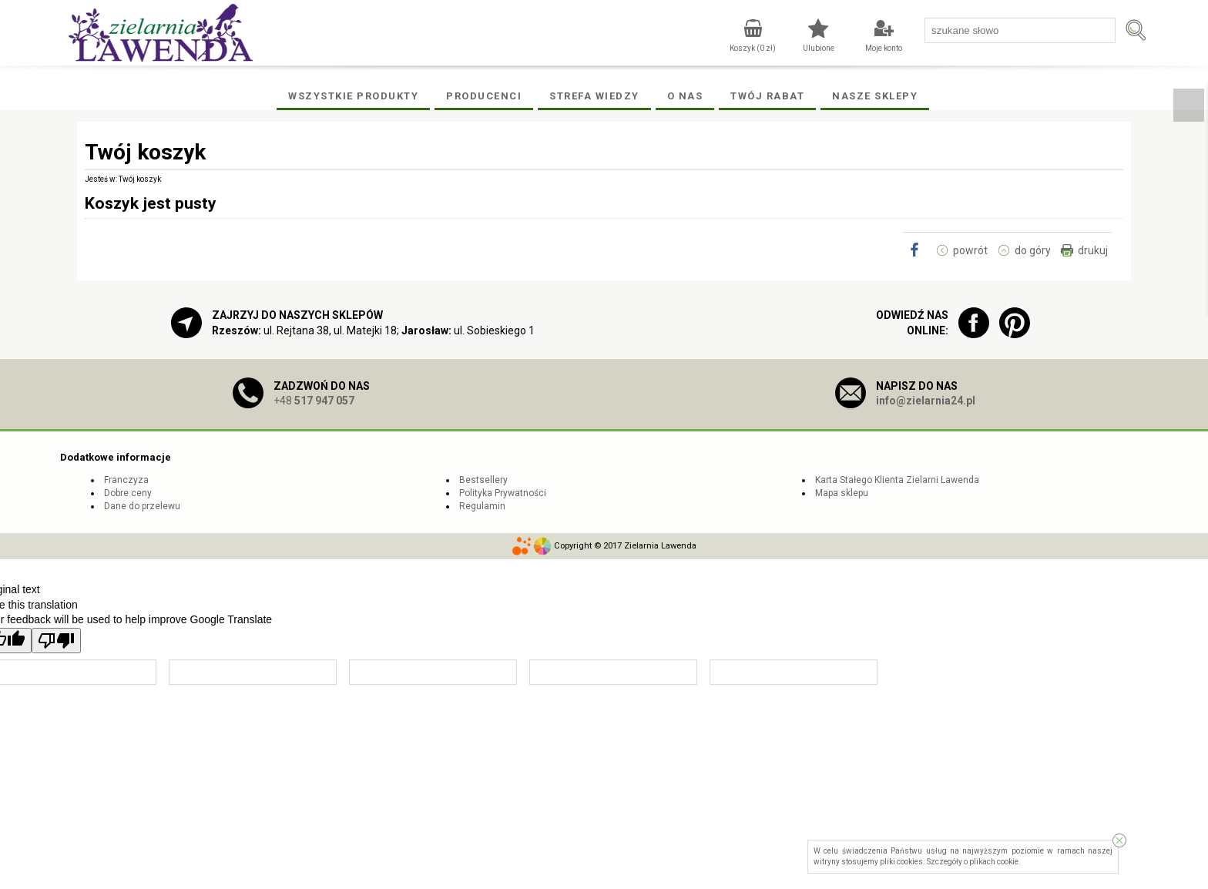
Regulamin (482, 506)
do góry (1033, 250)
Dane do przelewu (142, 506)
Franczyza (126, 480)
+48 (313, 400)
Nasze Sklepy (875, 96)
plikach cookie (993, 861)
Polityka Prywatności (502, 493)
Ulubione (818, 48)
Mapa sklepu (841, 493)
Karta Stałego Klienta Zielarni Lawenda (897, 480)
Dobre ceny (128, 493)
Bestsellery (483, 480)
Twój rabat (767, 96)
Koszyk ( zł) (753, 48)
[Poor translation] (56, 640)
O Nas (685, 96)
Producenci (484, 96)
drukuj (1093, 250)
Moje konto (883, 48)
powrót (970, 250)
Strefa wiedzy (594, 96)
